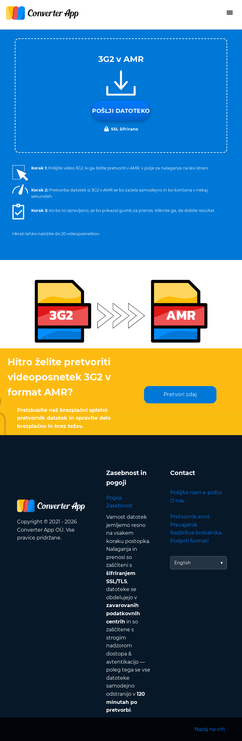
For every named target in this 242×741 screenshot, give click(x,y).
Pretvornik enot (190, 517)
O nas (177, 501)
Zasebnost (119, 506)
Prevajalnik (184, 525)
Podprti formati (189, 541)
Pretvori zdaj (180, 394)
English (182, 563)
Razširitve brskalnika (196, 533)
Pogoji (114, 498)
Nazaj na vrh (209, 729)
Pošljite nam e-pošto (196, 492)
